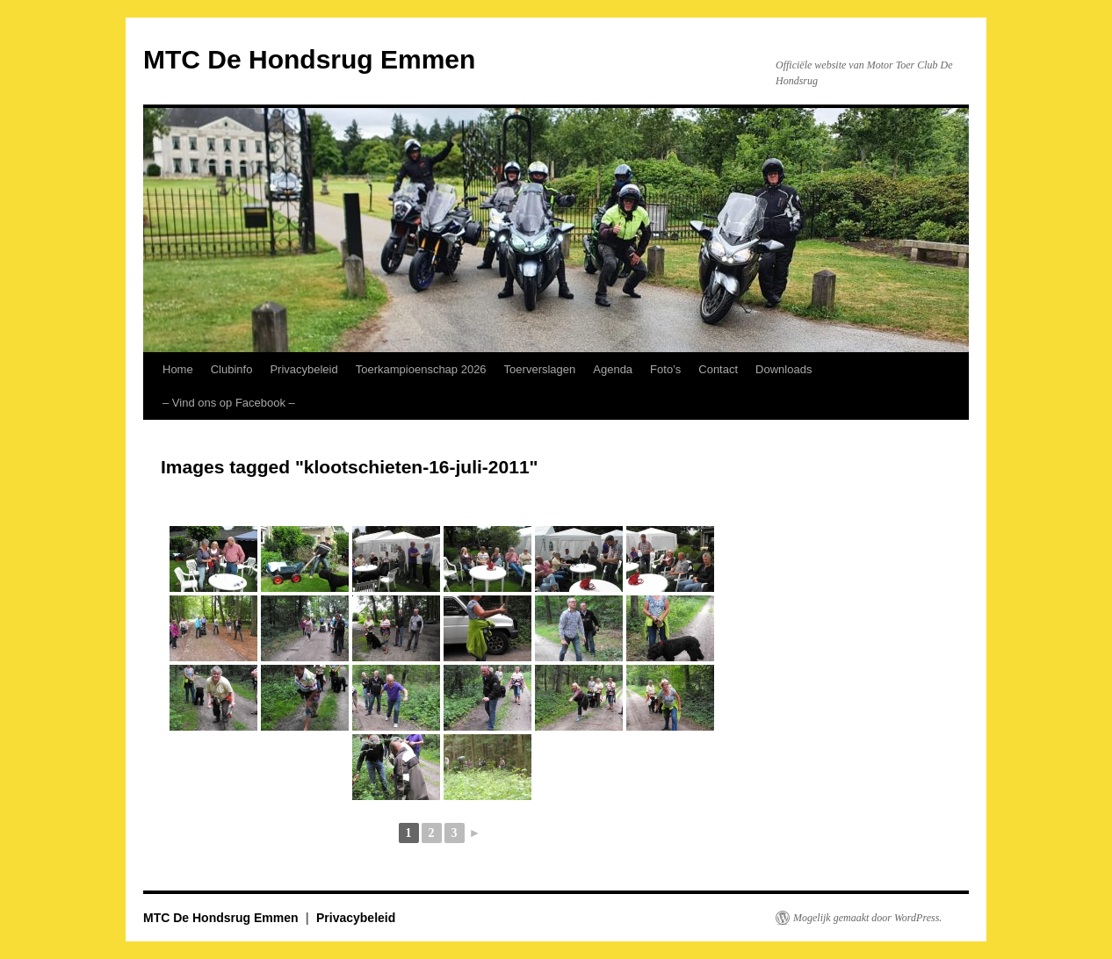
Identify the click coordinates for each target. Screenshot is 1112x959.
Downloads (783, 369)
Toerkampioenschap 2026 (421, 369)
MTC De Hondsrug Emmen (309, 59)
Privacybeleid (303, 369)
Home (177, 369)
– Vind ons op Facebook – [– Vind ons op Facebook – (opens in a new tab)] (228, 402)
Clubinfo (232, 369)
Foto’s (665, 369)
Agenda (612, 369)
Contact (718, 369)
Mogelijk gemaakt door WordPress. (867, 918)
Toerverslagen (540, 369)
